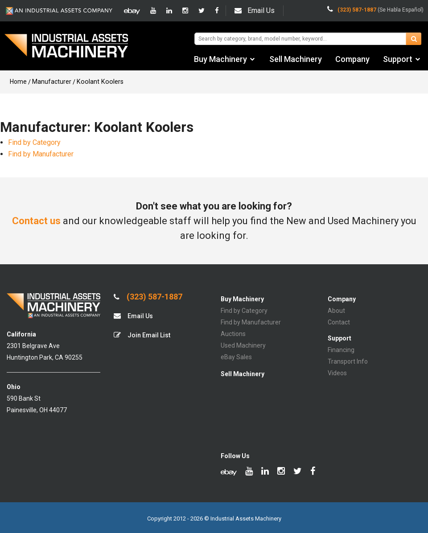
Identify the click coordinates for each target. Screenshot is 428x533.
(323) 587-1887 (148, 296)
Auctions (233, 333)
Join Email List (142, 335)
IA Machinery (66, 47)
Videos (337, 373)
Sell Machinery (295, 59)
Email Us (255, 10)
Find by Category (34, 142)
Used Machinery (243, 345)
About (336, 310)
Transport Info (348, 361)
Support (397, 59)
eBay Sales (236, 357)
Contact (339, 322)
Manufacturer (51, 81)
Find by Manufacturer (41, 154)
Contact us (36, 220)
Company (352, 59)
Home (18, 81)
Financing (341, 349)
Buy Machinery (220, 59)
